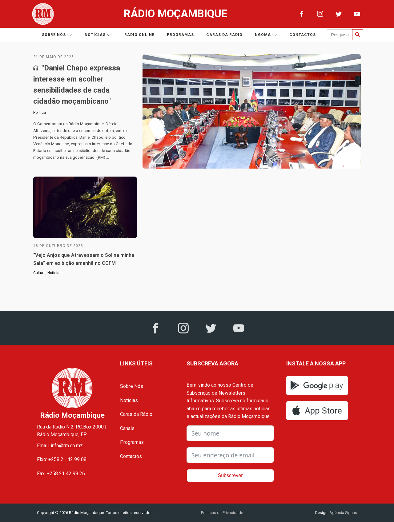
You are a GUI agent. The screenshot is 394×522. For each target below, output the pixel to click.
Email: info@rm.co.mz (60, 445)
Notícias (98, 35)
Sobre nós (57, 35)
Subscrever (230, 475)
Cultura (39, 273)
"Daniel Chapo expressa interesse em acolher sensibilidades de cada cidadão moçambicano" (76, 85)
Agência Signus (342, 512)
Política (39, 112)
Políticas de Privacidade (222, 512)
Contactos (302, 35)
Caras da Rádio (224, 35)
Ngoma (266, 35)
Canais (127, 428)
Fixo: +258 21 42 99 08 (61, 459)
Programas (180, 35)
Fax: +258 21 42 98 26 (61, 473)
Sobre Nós (131, 386)
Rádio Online (139, 35)
